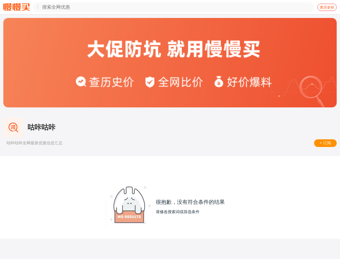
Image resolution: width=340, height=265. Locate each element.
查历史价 (327, 7)
